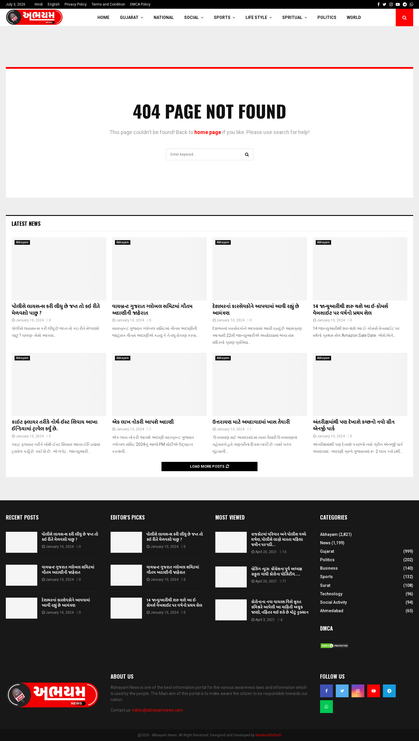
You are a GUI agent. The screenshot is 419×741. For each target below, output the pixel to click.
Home (103, 17)
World (354, 17)
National (164, 17)
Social (191, 17)
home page (207, 132)
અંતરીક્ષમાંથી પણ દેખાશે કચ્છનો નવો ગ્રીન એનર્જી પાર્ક (354, 425)
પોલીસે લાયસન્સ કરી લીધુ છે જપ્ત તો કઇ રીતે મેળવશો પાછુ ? (56, 310)
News (325, 543)
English (54, 4)
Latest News (26, 223)
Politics (326, 17)
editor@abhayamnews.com (157, 710)
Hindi (39, 4)
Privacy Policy (76, 4)
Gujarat (129, 17)
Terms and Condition (108, 4)
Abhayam (22, 242)
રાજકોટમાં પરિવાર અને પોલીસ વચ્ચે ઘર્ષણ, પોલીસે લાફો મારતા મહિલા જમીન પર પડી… (278, 539)
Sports (222, 17)
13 (283, 552)
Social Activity (333, 602)
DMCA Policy (140, 4)
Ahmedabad (331, 610)
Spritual (292, 17)
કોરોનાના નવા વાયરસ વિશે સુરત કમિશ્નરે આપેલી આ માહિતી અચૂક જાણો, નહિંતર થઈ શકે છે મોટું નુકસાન (279, 607)
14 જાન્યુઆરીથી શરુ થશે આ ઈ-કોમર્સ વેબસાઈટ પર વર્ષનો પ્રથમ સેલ (350, 310)
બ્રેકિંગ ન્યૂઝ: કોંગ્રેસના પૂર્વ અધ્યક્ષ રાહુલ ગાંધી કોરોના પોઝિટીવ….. (276, 572)
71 (283, 581)
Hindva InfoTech (268, 735)
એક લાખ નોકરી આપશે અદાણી (143, 422)
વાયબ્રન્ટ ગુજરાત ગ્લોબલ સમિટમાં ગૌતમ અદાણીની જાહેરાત (152, 310)
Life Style (256, 17)
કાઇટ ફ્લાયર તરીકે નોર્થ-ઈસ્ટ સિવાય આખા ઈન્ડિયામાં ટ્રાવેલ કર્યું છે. (54, 425)
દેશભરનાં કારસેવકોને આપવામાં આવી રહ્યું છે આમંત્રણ (255, 310)
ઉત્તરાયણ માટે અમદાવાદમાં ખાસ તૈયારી (251, 422)
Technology (331, 594)
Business (329, 568)
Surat (325, 585)
